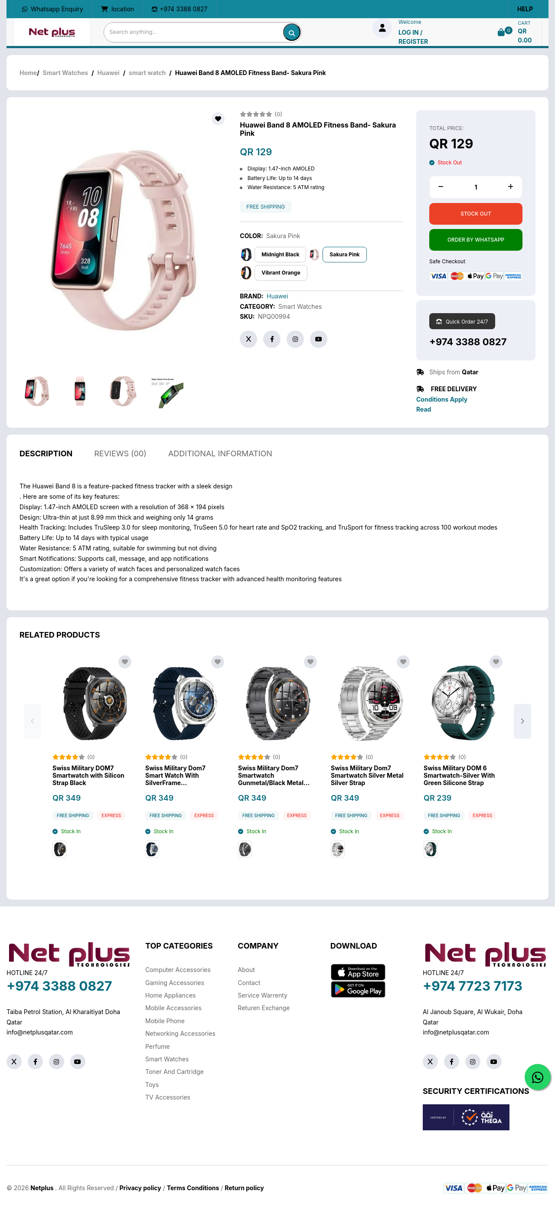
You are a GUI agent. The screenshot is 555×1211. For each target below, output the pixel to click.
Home (28, 72)
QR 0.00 (525, 35)
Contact (249, 982)
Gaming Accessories (174, 982)
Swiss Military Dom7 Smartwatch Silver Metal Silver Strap (367, 787)
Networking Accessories (180, 1033)
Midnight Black (280, 254)
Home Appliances (170, 995)
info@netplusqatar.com (40, 1032)
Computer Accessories (178, 969)
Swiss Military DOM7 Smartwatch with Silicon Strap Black (88, 787)
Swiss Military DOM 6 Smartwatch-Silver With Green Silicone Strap (459, 787)
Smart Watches (65, 72)
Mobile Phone (165, 1020)
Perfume (157, 1046)
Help (525, 9)
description (46, 464)
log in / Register (413, 37)
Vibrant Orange (280, 272)
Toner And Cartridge (174, 1071)
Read (423, 409)
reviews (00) (120, 464)
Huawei (109, 72)
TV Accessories (167, 1097)
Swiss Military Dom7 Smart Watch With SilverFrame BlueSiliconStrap (175, 787)
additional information (220, 464)
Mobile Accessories (173, 1007)
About (246, 969)
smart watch (147, 72)
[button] (522, 732)
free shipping (265, 207)
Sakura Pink (344, 254)
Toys (152, 1084)
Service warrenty (262, 995)
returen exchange (264, 1007)
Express (111, 826)
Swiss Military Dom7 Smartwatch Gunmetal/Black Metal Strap (271, 787)
